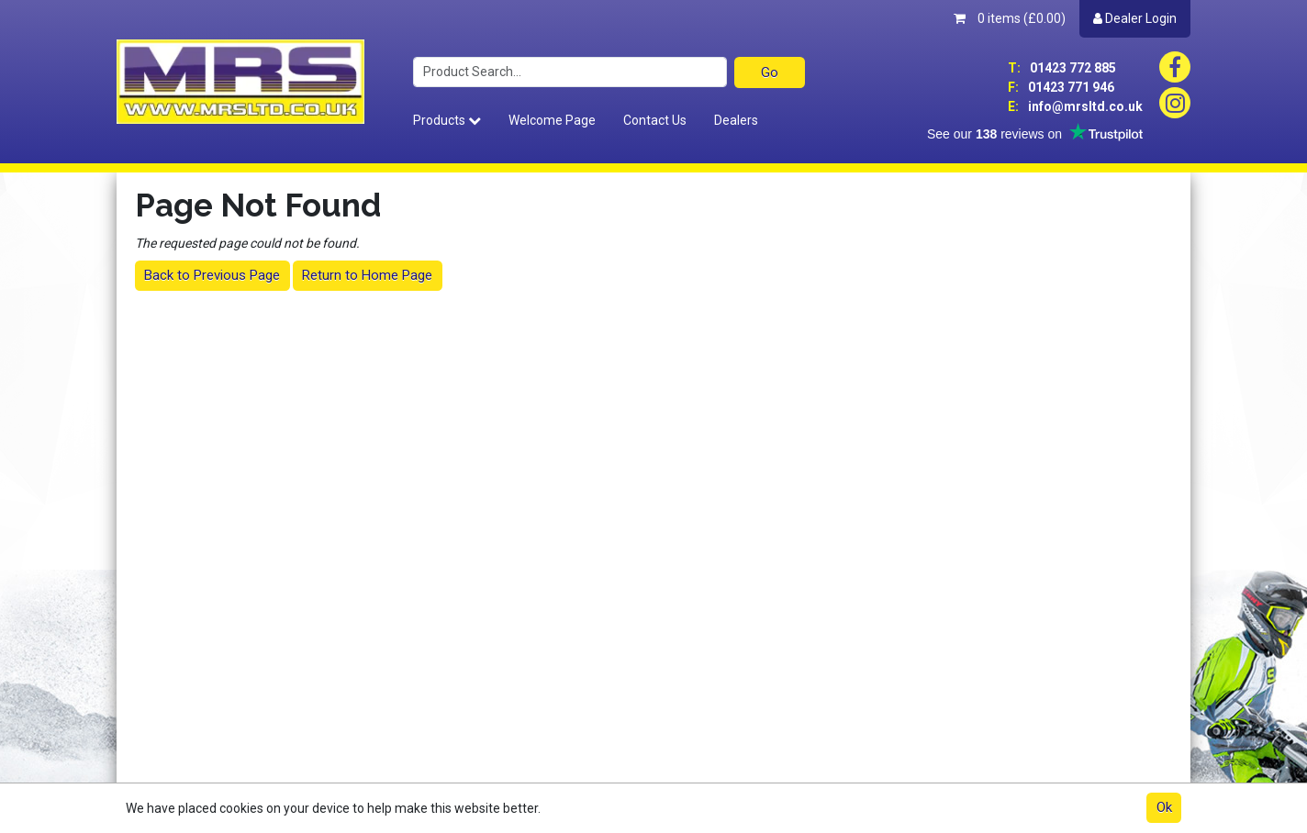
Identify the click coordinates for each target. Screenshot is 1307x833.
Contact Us (655, 120)
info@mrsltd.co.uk (1075, 106)
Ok (1164, 807)
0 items (1010, 18)
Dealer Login (1135, 18)
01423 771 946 (1061, 87)
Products (447, 120)
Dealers (736, 120)
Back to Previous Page (212, 275)
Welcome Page (552, 120)
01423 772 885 (1062, 68)
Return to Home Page (367, 275)
